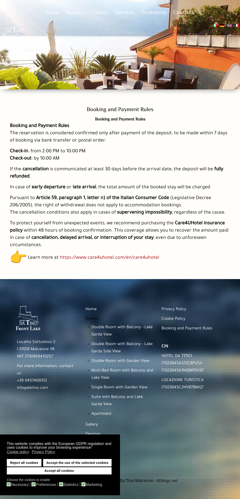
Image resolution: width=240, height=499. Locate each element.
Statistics (71, 485)
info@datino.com (32, 388)
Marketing (94, 485)
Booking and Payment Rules (186, 329)
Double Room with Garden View (120, 361)
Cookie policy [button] (18, 452)
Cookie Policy (173, 319)
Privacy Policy (173, 309)
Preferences (46, 485)
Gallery (92, 425)
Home (91, 309)
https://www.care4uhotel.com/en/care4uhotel (109, 258)
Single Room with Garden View (119, 388)
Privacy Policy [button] (43, 452)
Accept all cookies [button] (59, 471)
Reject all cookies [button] (24, 463)
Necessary (20, 485)
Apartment (101, 414)
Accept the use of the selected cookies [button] (77, 463)
